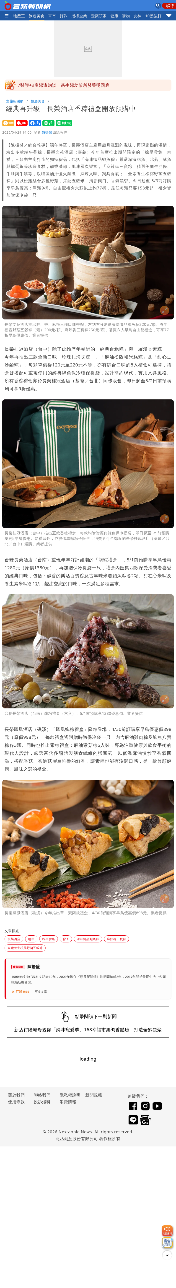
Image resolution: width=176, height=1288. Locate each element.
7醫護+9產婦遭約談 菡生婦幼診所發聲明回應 (63, 85)
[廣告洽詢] (167, 1242)
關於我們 (16, 1095)
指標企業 (79, 15)
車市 (52, 15)
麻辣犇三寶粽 (116, 939)
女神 (138, 15)
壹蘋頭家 (99, 15)
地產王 (19, 15)
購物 (126, 15)
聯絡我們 (42, 1095)
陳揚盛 (47, 132)
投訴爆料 (42, 1101)
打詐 (64, 15)
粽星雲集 (48, 939)
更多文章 (41, 991)
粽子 (66, 939)
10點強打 (153, 15)
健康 (114, 15)
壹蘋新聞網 (14, 101)
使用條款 (16, 1101)
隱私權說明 (68, 1095)
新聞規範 (93, 1095)
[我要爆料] (167, 1230)
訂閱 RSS (20, 992)
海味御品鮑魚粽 (88, 939)
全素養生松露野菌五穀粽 (25, 948)
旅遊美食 (37, 15)
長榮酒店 (14, 939)
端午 (31, 939)
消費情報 (68, 1101)
